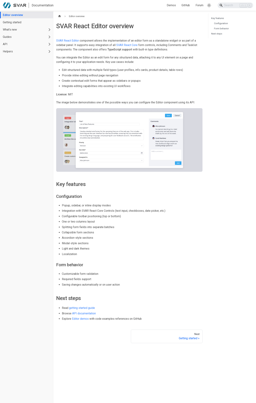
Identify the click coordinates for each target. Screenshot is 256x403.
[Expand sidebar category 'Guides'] (49, 37)
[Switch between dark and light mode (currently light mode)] (209, 5)
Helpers (8, 51)
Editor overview (13, 15)
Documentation (43, 5)
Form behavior (221, 28)
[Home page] (59, 16)
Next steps (216, 33)
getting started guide (82, 308)
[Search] (235, 5)
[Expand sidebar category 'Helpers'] (49, 51)
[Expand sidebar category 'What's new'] (49, 29)
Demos (171, 5)
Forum (199, 5)
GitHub (186, 5)
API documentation (84, 313)
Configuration (221, 23)
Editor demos (80, 318)
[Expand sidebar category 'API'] (49, 44)
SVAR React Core (127, 45)
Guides (7, 37)
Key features (217, 18)
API (5, 44)
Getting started (12, 22)
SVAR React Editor (67, 40)
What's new (10, 29)
